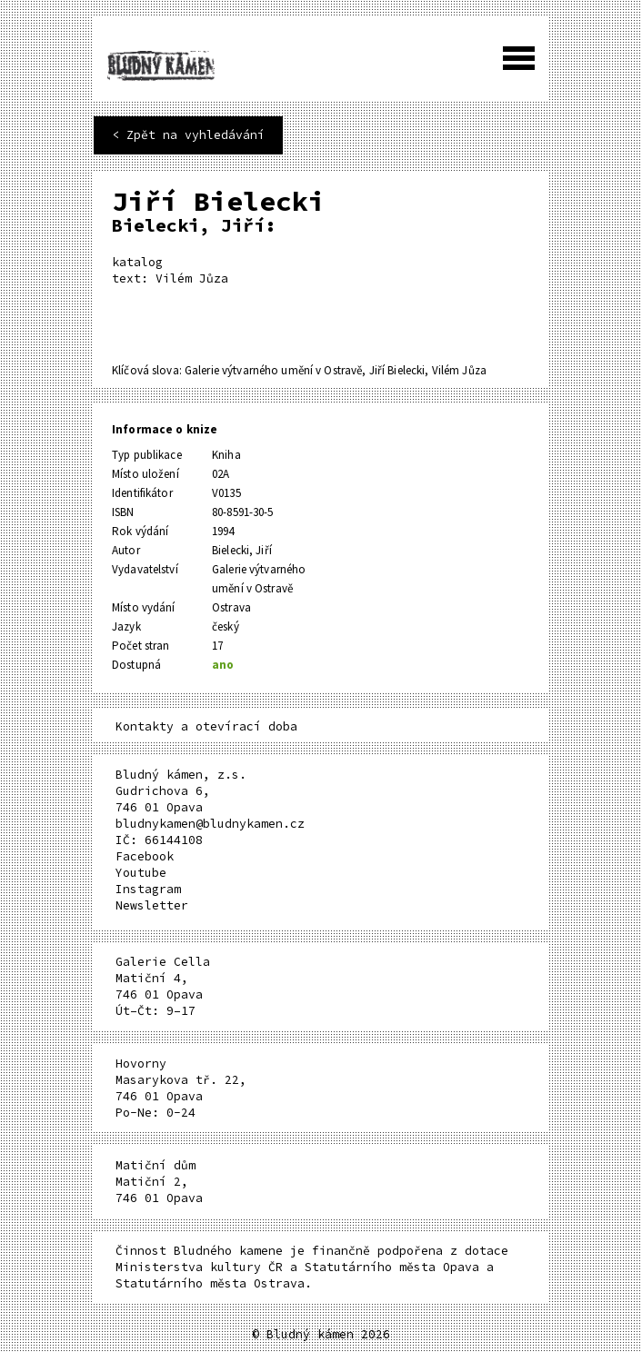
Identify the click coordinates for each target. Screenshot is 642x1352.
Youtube (140, 872)
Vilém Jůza (459, 370)
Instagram (148, 889)
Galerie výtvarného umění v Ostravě (273, 370)
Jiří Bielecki (397, 370)
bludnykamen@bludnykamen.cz (210, 823)
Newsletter (151, 905)
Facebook (144, 856)
